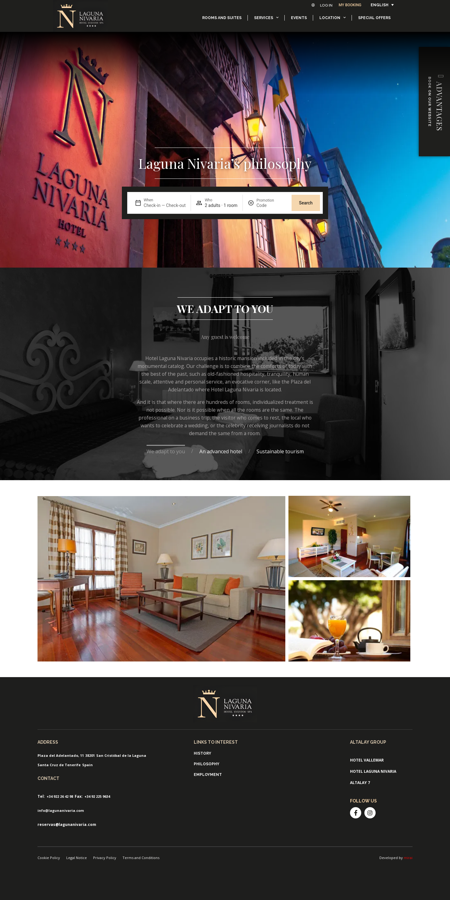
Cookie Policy (49, 857)
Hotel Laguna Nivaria (373, 771)
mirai (408, 857)
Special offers (374, 18)
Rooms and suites (222, 18)
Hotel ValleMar (367, 760)
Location (332, 17)
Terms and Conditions (140, 857)
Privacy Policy (104, 857)
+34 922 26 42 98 (60, 796)
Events (299, 18)
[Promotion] (272, 205)
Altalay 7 (360, 782)
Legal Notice (76, 857)
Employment (208, 774)
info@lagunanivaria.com (61, 810)
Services (266, 17)
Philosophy (206, 764)
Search (305, 202)
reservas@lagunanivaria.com (67, 824)
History (202, 753)
